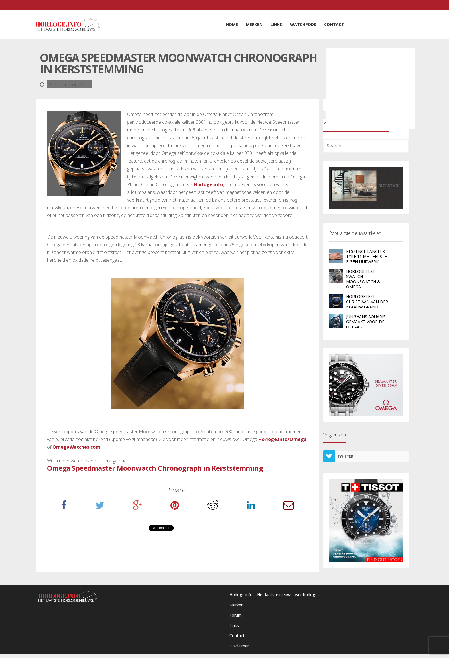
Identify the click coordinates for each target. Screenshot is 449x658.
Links (234, 625)
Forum (235, 615)
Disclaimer (239, 646)
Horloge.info (208, 184)
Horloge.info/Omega (282, 439)
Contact (237, 635)
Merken (236, 605)
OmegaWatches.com (76, 447)
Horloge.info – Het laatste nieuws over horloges (274, 594)
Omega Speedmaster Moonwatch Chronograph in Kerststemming (155, 468)
